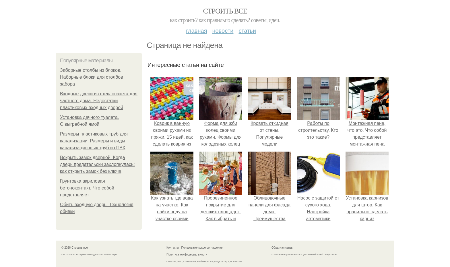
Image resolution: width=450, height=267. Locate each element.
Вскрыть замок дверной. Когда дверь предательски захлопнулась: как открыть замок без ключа (97, 164)
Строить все (225, 11)
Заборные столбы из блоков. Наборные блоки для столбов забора (91, 77)
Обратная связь (282, 247)
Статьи (247, 31)
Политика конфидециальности (186, 254)
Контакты (172, 247)
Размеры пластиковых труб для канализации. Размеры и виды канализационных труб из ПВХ (94, 140)
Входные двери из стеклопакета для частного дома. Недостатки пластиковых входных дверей (98, 100)
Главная (196, 31)
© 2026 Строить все (74, 247)
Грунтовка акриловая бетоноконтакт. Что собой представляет (87, 188)
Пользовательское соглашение (202, 247)
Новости (222, 31)
